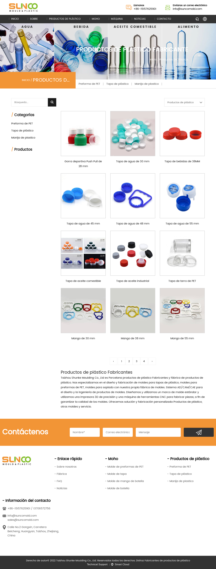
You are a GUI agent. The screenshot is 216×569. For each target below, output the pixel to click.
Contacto (164, 19)
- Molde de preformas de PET (124, 467)
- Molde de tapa (116, 474)
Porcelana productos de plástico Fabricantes (138, 378)
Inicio (15, 19)
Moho (96, 19)
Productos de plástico (65, 19)
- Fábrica (60, 474)
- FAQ (58, 481)
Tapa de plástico (117, 84)
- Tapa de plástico (179, 474)
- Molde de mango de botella (124, 481)
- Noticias (60, 488)
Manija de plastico (147, 84)
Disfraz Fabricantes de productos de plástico (163, 560)
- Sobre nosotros (65, 467)
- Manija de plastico (180, 481)
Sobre (34, 19)
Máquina (117, 19)
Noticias (140, 19)
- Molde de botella (117, 488)
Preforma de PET (89, 84)
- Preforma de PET (179, 467)
